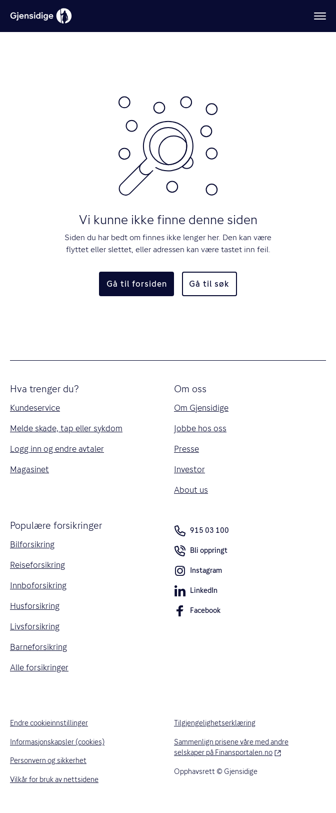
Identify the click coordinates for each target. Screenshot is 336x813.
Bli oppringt (201, 552)
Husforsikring (35, 606)
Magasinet (29, 469)
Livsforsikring (35, 626)
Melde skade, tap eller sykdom (66, 428)
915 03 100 (201, 531)
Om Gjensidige (201, 408)
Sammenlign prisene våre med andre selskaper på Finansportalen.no (244, 747)
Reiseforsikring (37, 565)
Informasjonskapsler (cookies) (57, 742)
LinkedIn (196, 592)
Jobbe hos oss (200, 428)
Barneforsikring (38, 647)
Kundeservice (35, 408)
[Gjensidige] (41, 16)
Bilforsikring (32, 544)
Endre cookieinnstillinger (49, 723)
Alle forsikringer (39, 667)
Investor (189, 469)
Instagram (198, 572)
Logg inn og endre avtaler (57, 449)
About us (191, 490)
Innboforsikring (38, 585)
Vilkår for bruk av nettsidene (54, 779)
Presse (186, 449)
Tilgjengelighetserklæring (215, 723)
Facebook (197, 612)
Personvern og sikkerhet (48, 760)
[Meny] (320, 16)
